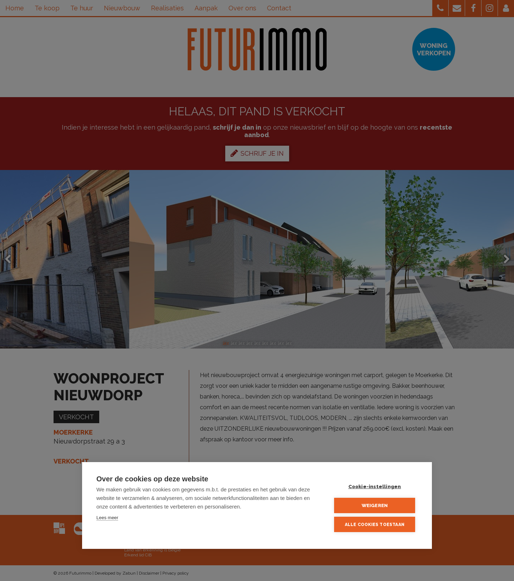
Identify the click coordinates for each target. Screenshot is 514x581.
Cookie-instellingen (374, 486)
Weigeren (375, 505)
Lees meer (107, 517)
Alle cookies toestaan (374, 524)
